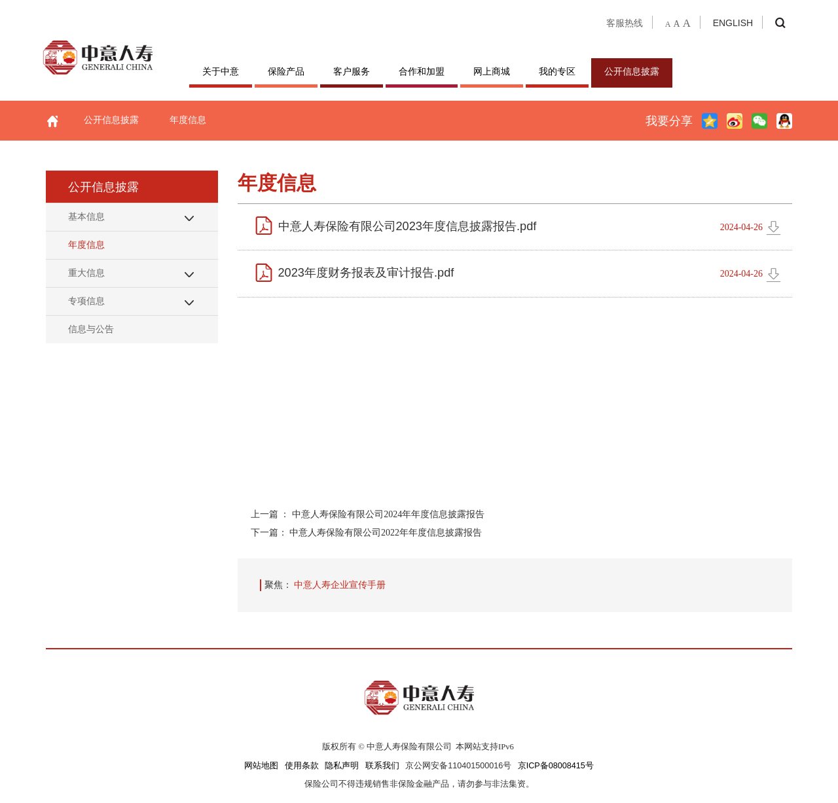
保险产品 (286, 71)
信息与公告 (91, 329)
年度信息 (188, 119)
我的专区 (557, 71)
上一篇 (368, 514)
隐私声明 (342, 765)
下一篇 (367, 532)
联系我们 (382, 765)
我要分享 (669, 121)
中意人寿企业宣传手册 (340, 584)
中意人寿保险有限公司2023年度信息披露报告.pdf (407, 226)
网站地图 (261, 765)
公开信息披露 (631, 71)
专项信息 (86, 301)
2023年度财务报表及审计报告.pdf (366, 272)
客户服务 (351, 71)
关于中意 (220, 71)
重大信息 (86, 272)
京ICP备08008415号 (556, 765)
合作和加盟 (422, 71)
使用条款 (302, 765)
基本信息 (86, 216)
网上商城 (491, 71)
